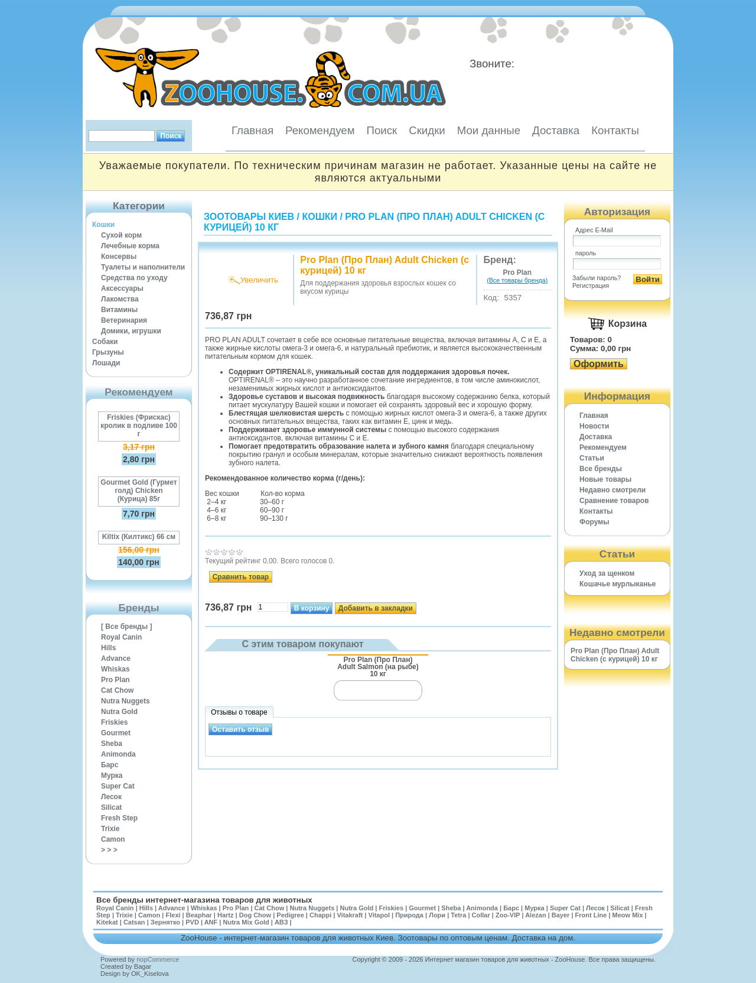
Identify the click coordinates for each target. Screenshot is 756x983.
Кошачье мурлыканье (617, 584)
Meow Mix (627, 915)
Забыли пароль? (596, 277)
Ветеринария (124, 320)
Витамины (119, 310)
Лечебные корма (130, 246)
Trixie (110, 829)
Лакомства (120, 299)
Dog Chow (255, 915)
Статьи (591, 458)
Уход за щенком (606, 573)
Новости (594, 426)
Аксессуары (122, 288)
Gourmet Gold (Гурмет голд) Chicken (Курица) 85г (138, 490)
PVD (192, 922)
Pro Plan (115, 680)
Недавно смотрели (612, 490)
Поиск (381, 130)
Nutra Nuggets (125, 701)
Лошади (106, 363)
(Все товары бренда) (517, 280)
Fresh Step (119, 818)
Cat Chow (117, 690)
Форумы (594, 522)
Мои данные (488, 130)
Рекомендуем (319, 130)
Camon (113, 839)
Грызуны (108, 352)
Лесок (111, 797)
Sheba (111, 743)
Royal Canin (121, 637)
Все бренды (600, 469)
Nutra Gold (119, 712)
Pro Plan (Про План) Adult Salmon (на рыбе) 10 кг (378, 666)
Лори (437, 915)
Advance (116, 658)
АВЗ (281, 922)
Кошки (103, 224)
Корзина (627, 324)
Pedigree (290, 915)
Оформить (598, 364)
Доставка (555, 130)
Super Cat (118, 786)
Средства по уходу (134, 278)
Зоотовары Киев (249, 217)
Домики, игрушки (131, 331)
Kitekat (107, 922)
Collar (481, 915)
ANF (211, 922)
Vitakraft (350, 915)
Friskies (114, 722)
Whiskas (115, 669)
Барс (109, 765)
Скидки (427, 130)
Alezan (535, 915)
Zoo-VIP (508, 915)
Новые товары (605, 479)
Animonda (118, 754)
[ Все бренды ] (126, 626)
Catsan (134, 922)
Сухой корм (121, 235)
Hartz (225, 915)
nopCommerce (157, 959)
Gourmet (116, 733)
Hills (108, 648)
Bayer (561, 915)
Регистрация (590, 285)
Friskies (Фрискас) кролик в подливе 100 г (138, 425)
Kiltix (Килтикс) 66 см (138, 537)
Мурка (112, 775)
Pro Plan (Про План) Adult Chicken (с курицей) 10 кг (615, 655)
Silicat (111, 807)
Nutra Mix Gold (246, 922)
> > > (109, 850)
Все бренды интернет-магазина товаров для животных (204, 900)
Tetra (458, 915)
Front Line (591, 915)
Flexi (172, 915)
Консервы (118, 256)
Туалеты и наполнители (143, 267)
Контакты (615, 130)
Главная (252, 130)
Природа (409, 915)
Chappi (320, 915)
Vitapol (379, 915)
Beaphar (199, 915)
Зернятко (165, 922)
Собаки (105, 342)
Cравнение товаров (614, 501)
